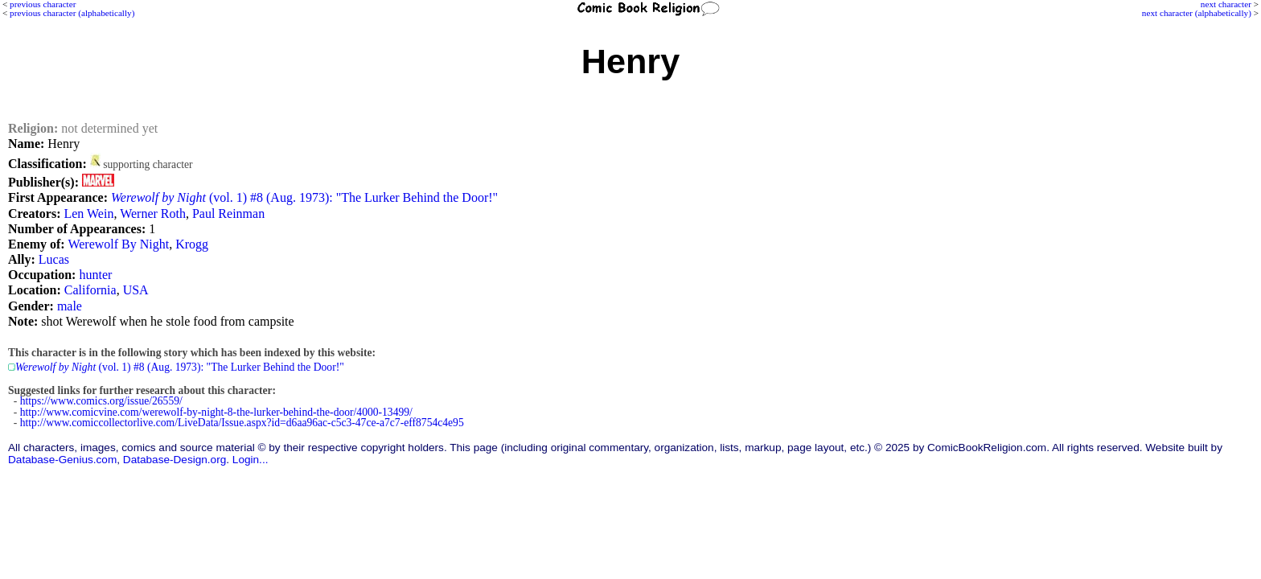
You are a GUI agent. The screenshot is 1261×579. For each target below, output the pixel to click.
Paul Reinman (228, 213)
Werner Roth (153, 213)
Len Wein (88, 213)
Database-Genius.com (62, 460)
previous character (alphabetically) (72, 13)
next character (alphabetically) (1196, 13)
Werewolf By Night (118, 244)
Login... (250, 460)
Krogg (191, 244)
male (69, 306)
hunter (95, 274)
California (90, 290)
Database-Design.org (174, 460)
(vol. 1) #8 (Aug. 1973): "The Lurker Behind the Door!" (304, 197)
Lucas (54, 259)
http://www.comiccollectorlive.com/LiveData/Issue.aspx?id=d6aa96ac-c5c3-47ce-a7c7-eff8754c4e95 (242, 423)
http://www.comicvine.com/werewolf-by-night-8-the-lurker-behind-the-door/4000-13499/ (216, 412)
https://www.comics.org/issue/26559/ (101, 401)
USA (136, 290)
